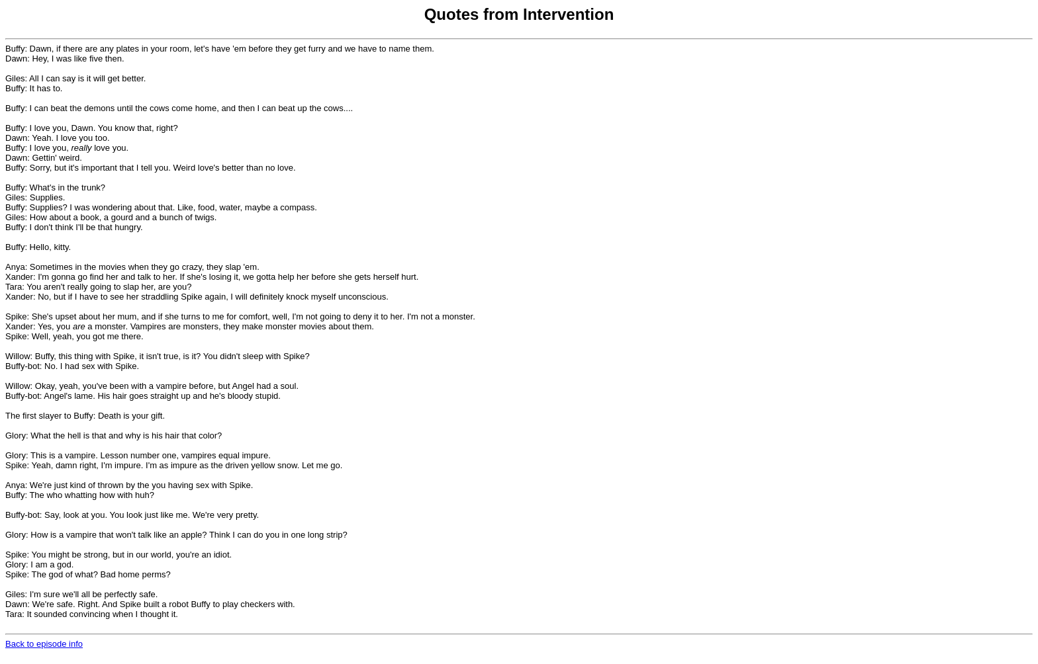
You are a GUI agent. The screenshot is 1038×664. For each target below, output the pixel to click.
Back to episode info (44, 644)
